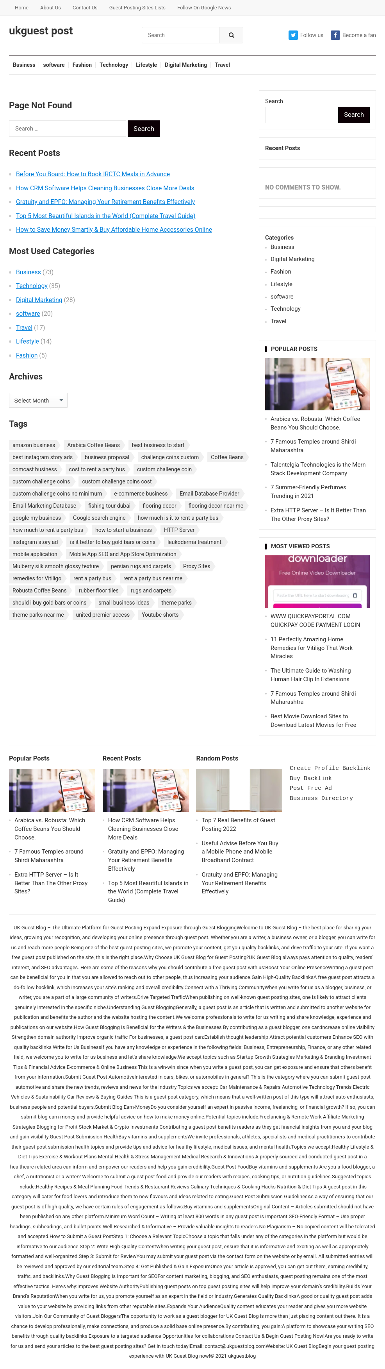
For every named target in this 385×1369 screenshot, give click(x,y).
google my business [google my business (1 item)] (36, 518)
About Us (50, 8)
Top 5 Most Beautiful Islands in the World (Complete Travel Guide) (105, 216)
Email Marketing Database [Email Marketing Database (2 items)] (44, 506)
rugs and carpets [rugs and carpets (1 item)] (151, 590)
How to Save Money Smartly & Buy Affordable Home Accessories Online (114, 229)
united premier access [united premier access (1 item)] (103, 615)
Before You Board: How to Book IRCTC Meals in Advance (93, 174)
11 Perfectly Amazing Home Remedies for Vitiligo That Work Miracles (312, 648)
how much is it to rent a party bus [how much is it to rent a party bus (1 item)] (178, 518)
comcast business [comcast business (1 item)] (34, 469)
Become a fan (353, 35)
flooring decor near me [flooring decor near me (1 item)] (216, 506)
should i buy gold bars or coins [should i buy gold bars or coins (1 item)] (49, 602)
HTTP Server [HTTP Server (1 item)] (179, 530)
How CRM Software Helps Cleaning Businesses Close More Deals (105, 188)
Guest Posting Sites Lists (137, 8)
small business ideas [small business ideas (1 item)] (123, 602)
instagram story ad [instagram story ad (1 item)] (35, 542)
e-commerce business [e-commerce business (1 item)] (141, 493)
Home (22, 8)
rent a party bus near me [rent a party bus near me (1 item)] (152, 578)
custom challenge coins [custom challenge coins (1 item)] (41, 481)
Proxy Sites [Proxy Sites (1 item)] (196, 566)
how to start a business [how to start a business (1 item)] (123, 530)
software (53, 65)
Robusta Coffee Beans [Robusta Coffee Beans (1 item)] (39, 590)
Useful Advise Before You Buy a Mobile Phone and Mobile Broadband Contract (239, 852)
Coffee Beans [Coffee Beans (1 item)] (227, 457)
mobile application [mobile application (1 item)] (34, 554)
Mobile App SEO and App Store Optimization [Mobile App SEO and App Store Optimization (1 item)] (123, 554)
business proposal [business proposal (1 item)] (107, 457)
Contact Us (85, 8)
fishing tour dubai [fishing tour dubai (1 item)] (109, 506)
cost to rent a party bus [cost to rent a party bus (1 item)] (97, 469)
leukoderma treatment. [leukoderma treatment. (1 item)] (195, 542)
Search (274, 101)
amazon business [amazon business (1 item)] (33, 445)
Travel (222, 65)
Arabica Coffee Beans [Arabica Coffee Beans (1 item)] (93, 445)
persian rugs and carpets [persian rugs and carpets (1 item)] (141, 566)
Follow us (306, 35)
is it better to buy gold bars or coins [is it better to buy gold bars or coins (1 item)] (112, 542)
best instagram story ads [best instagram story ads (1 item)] (42, 457)
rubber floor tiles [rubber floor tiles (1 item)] (99, 590)
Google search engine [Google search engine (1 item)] (99, 518)
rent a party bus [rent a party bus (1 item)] (92, 578)
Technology (114, 65)
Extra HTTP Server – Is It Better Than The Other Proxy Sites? (50, 883)
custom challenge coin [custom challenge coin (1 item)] (164, 469)
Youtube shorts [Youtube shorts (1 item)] (160, 615)
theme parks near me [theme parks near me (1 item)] (38, 615)
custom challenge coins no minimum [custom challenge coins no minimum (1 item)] (57, 493)
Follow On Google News (204, 8)
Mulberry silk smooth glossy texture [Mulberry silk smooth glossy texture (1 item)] (55, 566)
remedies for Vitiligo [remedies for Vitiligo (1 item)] (36, 578)
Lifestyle (146, 65)
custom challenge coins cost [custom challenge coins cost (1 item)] (117, 481)
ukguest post (41, 30)
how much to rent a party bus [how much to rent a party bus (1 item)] (47, 530)
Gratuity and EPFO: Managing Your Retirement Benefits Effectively (105, 202)
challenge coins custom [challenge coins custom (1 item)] (170, 457)
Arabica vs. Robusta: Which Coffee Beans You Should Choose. (49, 829)
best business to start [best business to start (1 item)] (158, 445)
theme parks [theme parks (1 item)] (177, 602)
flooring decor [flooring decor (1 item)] (159, 506)
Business (24, 65)
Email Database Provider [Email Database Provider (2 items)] (209, 493)
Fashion (82, 65)
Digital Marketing (186, 65)
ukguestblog (242, 1356)
